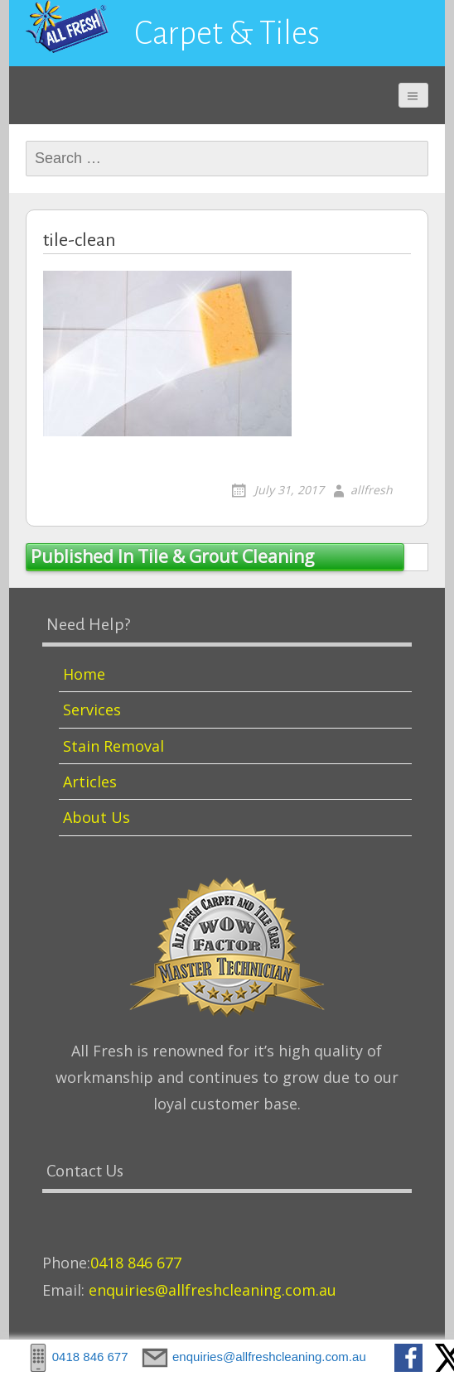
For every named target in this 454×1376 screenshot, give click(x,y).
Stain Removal (113, 746)
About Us (96, 817)
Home (84, 674)
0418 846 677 (135, 1263)
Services (92, 709)
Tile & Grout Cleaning (172, 556)
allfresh (371, 490)
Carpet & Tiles (227, 33)
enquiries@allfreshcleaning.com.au (212, 1290)
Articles (90, 781)
